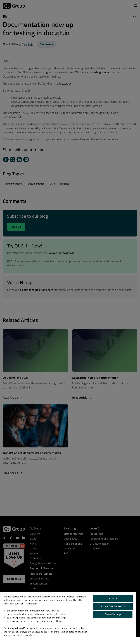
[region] (68, 614)
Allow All (112, 598)
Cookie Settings (113, 614)
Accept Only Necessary (113, 606)
